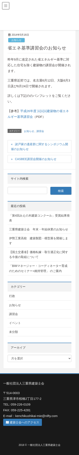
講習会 (40, 131)
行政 (12, 296)
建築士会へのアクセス (22, 422)
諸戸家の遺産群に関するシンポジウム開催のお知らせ (39, 146)
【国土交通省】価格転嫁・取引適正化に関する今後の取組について (38, 254)
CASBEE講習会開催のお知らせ (35, 159)
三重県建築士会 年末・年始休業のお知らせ (38, 229)
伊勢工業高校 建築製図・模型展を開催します (38, 241)
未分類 (13, 332)
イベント (15, 323)
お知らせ (16, 40)
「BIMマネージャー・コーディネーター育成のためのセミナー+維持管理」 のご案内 (38, 268)
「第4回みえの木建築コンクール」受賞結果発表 (39, 218)
